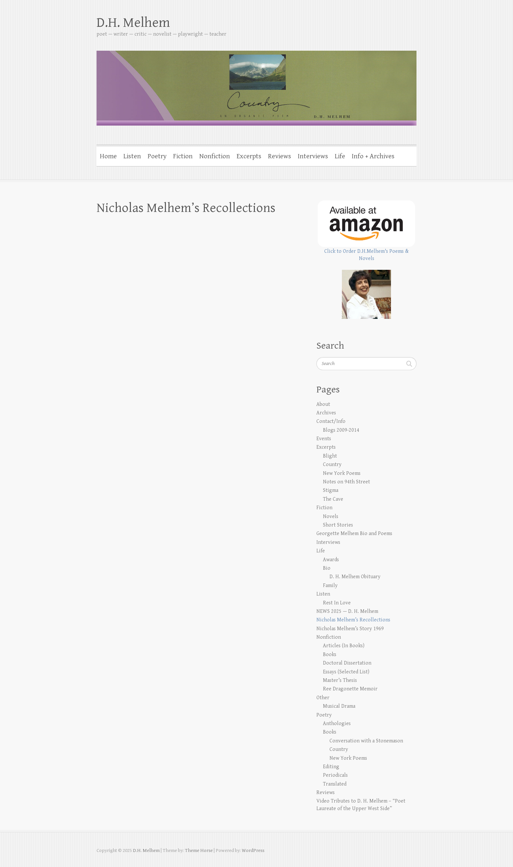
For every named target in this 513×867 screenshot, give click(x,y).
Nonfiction (214, 156)
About (323, 404)
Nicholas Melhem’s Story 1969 (350, 629)
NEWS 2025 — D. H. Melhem (347, 611)
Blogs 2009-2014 (341, 430)
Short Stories (338, 525)
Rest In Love (337, 603)
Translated (334, 784)
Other (322, 698)
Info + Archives (373, 156)
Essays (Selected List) (346, 672)
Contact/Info (330, 421)
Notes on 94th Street (346, 482)
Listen (132, 156)
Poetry (157, 156)
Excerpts (249, 156)
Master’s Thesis (340, 680)
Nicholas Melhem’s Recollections (353, 620)
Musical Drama (339, 706)
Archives (326, 413)
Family (330, 585)
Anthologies (337, 723)
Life (340, 156)
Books (329, 654)
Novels (330, 516)
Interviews (313, 156)
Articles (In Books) (343, 646)
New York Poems (342, 473)
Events (323, 439)
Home (108, 156)
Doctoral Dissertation (347, 663)
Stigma (330, 490)
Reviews (279, 156)
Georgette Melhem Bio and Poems (354, 533)
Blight (330, 456)
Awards (331, 560)
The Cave (333, 499)
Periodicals (335, 775)
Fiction (183, 156)
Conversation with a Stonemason (366, 741)
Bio (326, 568)
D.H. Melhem (133, 23)
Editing (331, 767)
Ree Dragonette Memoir (350, 689)
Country (332, 464)
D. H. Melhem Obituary (354, 577)
